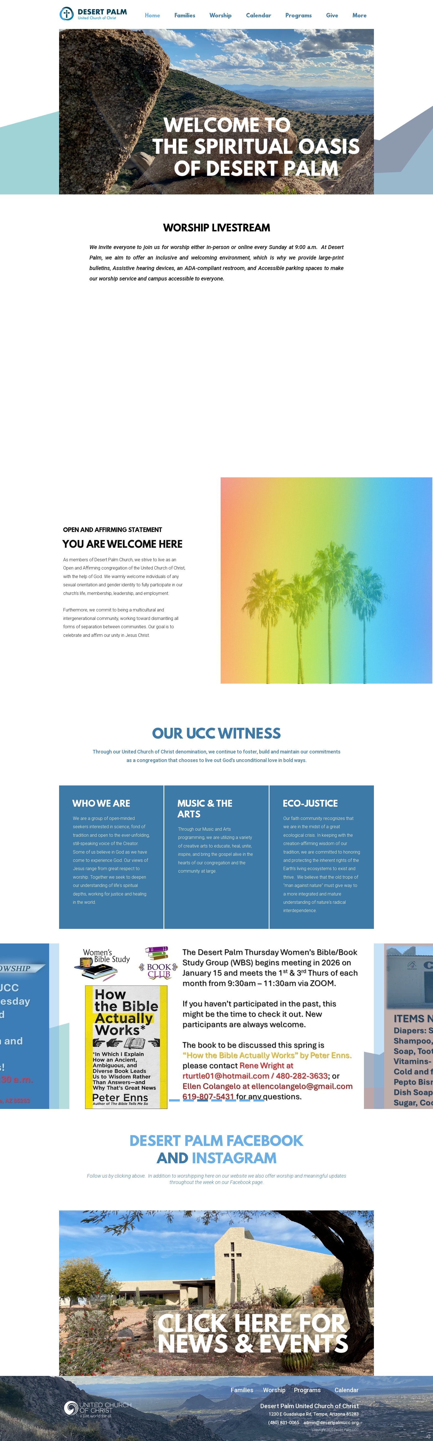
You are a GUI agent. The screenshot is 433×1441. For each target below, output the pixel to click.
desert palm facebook (216, 1142)
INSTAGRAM (234, 1159)
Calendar (347, 1390)
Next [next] (403, 1026)
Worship (274, 1390)
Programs (307, 1390)
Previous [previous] (29, 1026)
